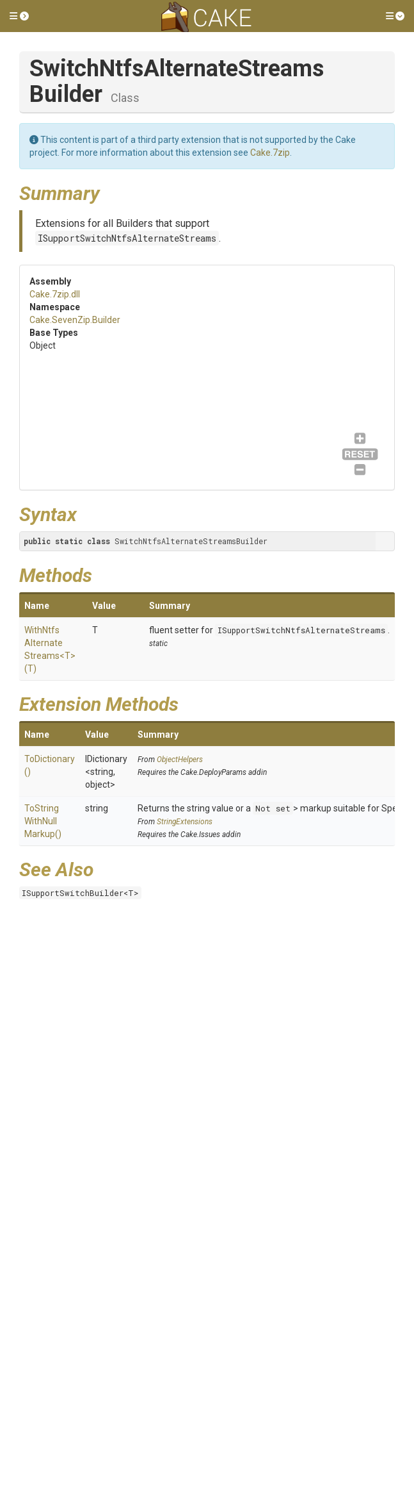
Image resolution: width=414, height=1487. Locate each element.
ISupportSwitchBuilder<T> (80, 893)
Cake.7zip (270, 152)
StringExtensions (184, 821)
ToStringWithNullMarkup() (42, 821)
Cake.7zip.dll (54, 294)
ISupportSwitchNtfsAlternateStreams (127, 238)
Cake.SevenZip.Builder (74, 320)
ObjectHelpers (180, 759)
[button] (19, 16)
